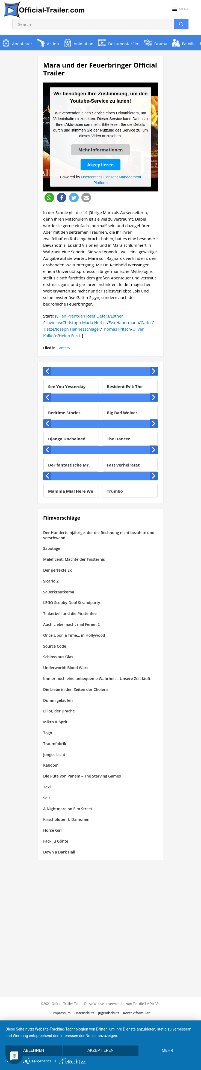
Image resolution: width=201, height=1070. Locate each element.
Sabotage (51, 548)
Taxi (47, 786)
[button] (181, 9)
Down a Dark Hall (59, 852)
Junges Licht (54, 754)
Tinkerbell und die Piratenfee (70, 613)
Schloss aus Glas (58, 656)
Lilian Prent (67, 316)
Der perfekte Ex (57, 570)
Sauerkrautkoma (58, 592)
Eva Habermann (123, 322)
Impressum (61, 1013)
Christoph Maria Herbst (84, 322)
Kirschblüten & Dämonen (66, 819)
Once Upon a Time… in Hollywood (74, 635)
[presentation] (47, 371)
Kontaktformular (136, 1013)
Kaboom (50, 765)
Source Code (54, 646)
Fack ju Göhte (55, 841)
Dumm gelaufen (58, 700)
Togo (47, 732)
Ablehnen (33, 1050)
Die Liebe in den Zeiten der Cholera (75, 689)
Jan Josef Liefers (94, 316)
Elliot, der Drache (59, 711)
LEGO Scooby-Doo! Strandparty (71, 602)
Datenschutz (84, 1013)
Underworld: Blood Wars (65, 667)
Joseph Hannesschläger (78, 329)
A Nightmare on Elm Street (67, 808)
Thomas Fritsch (116, 329)
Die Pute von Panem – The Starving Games (82, 776)
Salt (46, 797)
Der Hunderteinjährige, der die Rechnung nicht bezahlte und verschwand (98, 535)
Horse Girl (52, 830)
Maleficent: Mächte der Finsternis (74, 559)
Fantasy (63, 347)
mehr (167, 1050)
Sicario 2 (51, 581)
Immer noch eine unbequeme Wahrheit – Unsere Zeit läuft (96, 678)
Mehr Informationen (100, 150)
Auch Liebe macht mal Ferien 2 (71, 624)
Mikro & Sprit (55, 721)
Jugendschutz (108, 1013)
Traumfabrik (54, 743)
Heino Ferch (70, 335)
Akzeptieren (100, 164)
